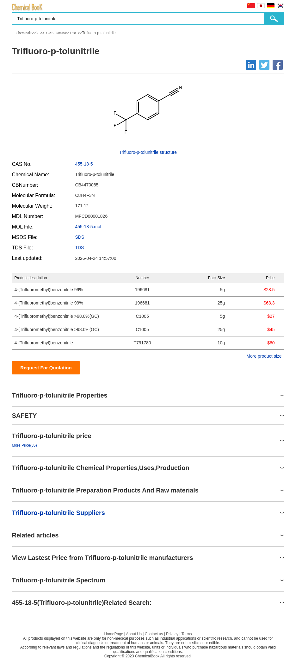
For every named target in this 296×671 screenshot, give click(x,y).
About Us (134, 634)
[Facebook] (278, 65)
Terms (187, 634)
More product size (263, 356)
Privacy (172, 634)
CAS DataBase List (61, 33)
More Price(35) (24, 445)
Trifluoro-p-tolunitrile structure (148, 152)
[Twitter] (264, 65)
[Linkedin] (251, 65)
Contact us (154, 634)
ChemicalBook (26, 33)
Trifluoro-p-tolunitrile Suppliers (58, 512)
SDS (79, 237)
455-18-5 (84, 163)
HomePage (113, 634)
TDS (79, 247)
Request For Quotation (46, 367)
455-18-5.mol (88, 226)
